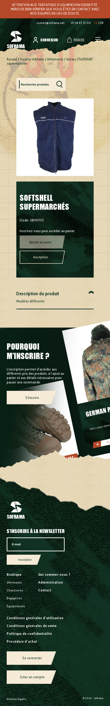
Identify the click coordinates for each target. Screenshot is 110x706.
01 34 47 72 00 (81, 23)
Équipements (16, 606)
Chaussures (15, 590)
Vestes (71, 59)
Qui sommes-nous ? (54, 574)
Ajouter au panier (40, 242)
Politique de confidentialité (29, 633)
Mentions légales (16, 699)
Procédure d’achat (22, 641)
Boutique (14, 574)
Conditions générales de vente (32, 626)
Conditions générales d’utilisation (35, 618)
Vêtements (55, 59)
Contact (44, 590)
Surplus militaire (32, 59)
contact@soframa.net (50, 23)
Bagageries (14, 598)
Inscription (40, 257)
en (101, 22)
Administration (50, 582)
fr (95, 22)
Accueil (12, 59)
